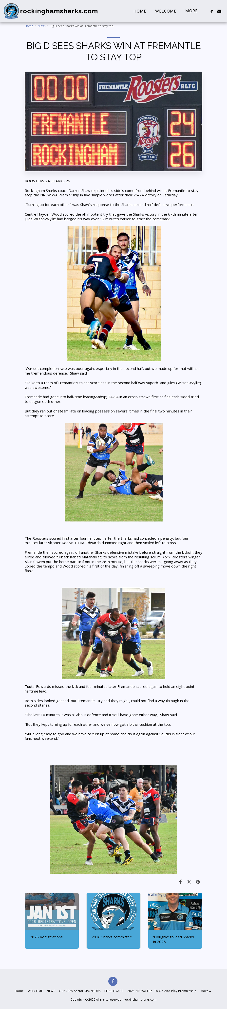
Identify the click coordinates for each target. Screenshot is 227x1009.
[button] (211, 11)
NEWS (41, 26)
